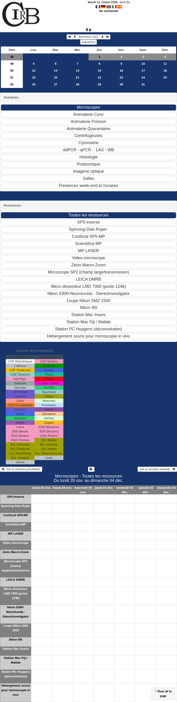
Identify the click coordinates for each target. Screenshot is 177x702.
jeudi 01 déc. (104, 487)
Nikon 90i (15, 639)
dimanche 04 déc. (166, 490)
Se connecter (108, 11)
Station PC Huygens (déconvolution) (15, 674)
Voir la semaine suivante (157, 469)
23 (121, 77)
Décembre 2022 (88, 36)
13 (55, 70)
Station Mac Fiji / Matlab (16, 660)
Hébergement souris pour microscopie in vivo (15, 690)
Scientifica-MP (15, 524)
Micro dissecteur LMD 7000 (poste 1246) (15, 593)
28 (77, 84)
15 (99, 70)
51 (12, 77)
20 (55, 77)
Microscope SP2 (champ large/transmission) (16, 565)
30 (121, 84)
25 (165, 77)
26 (33, 84)
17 (143, 70)
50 (12, 70)
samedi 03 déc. (145, 490)
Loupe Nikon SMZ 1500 (15, 628)
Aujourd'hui (88, 42)
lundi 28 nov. (41, 487)
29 (99, 84)
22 (99, 77)
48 (12, 56)
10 (143, 63)
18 (165, 70)
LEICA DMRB (15, 579)
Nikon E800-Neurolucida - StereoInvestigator (16, 612)
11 (165, 63)
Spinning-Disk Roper (16, 506)
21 (77, 77)
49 (12, 63)
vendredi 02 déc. (124, 490)
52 (12, 84)
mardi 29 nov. (62, 487)
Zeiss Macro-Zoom (15, 552)
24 (143, 77)
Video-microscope (16, 543)
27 (55, 84)
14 (77, 70)
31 (143, 84)
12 (33, 70)
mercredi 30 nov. (83, 490)
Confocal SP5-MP (15, 515)
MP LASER (15, 533)
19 (33, 77)
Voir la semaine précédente (21, 469)
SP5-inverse (15, 496)
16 (121, 70)
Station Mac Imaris (15, 648)
